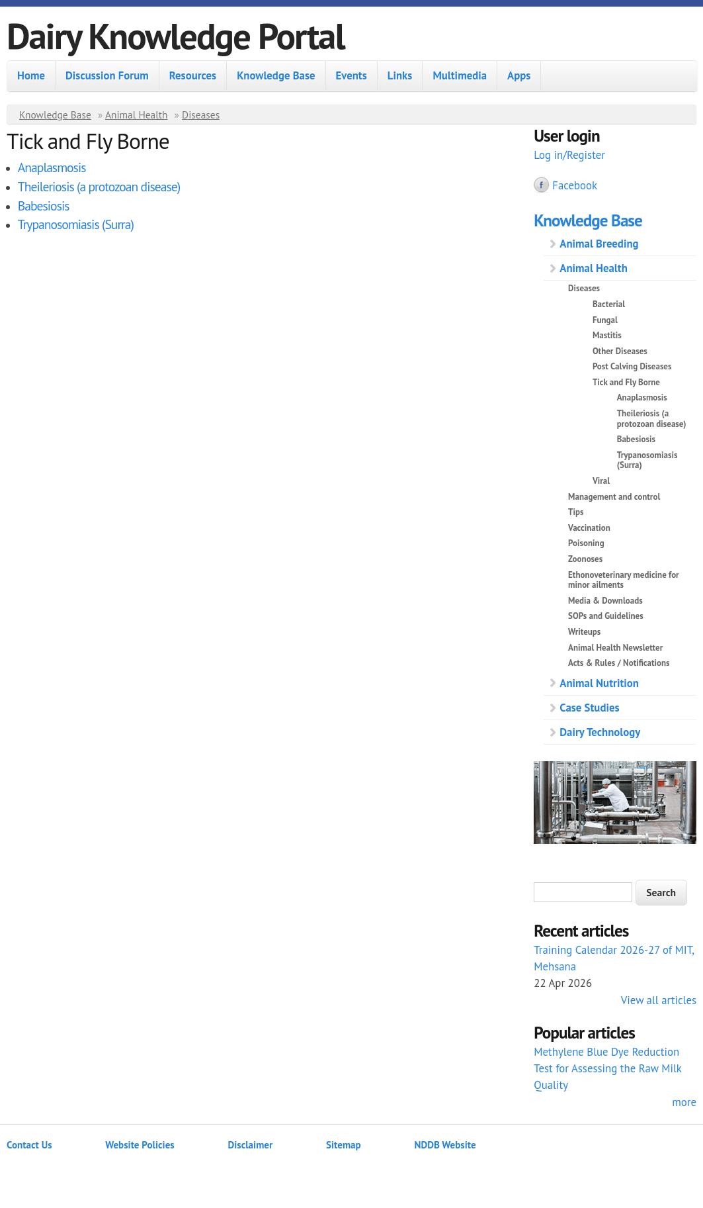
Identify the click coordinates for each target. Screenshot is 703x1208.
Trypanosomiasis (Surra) (76, 224)
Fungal (605, 320)
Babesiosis (43, 205)
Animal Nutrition (599, 683)
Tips (575, 512)
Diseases (201, 114)
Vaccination (589, 528)
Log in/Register (569, 155)
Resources (192, 75)
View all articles (658, 1000)
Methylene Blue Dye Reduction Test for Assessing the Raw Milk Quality (607, 1068)
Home (31, 75)
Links (400, 75)
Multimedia (460, 75)
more (684, 1102)
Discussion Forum (107, 75)
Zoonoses (585, 559)
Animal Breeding (598, 243)
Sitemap (343, 1144)
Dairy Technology (599, 732)
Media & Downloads (605, 600)
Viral (601, 481)
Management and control (614, 496)
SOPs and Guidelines (605, 616)
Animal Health (136, 114)
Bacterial (609, 304)
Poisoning (586, 543)
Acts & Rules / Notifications (618, 663)
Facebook (574, 185)
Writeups (584, 631)
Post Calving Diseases (632, 366)
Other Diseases (620, 351)
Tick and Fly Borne (626, 382)
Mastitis (607, 335)
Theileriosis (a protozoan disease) (99, 186)
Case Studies (589, 707)
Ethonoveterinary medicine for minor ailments (623, 580)
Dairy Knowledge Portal (176, 35)
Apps (518, 75)
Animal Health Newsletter (615, 647)
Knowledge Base (276, 75)
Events (351, 75)
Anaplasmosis (52, 167)
